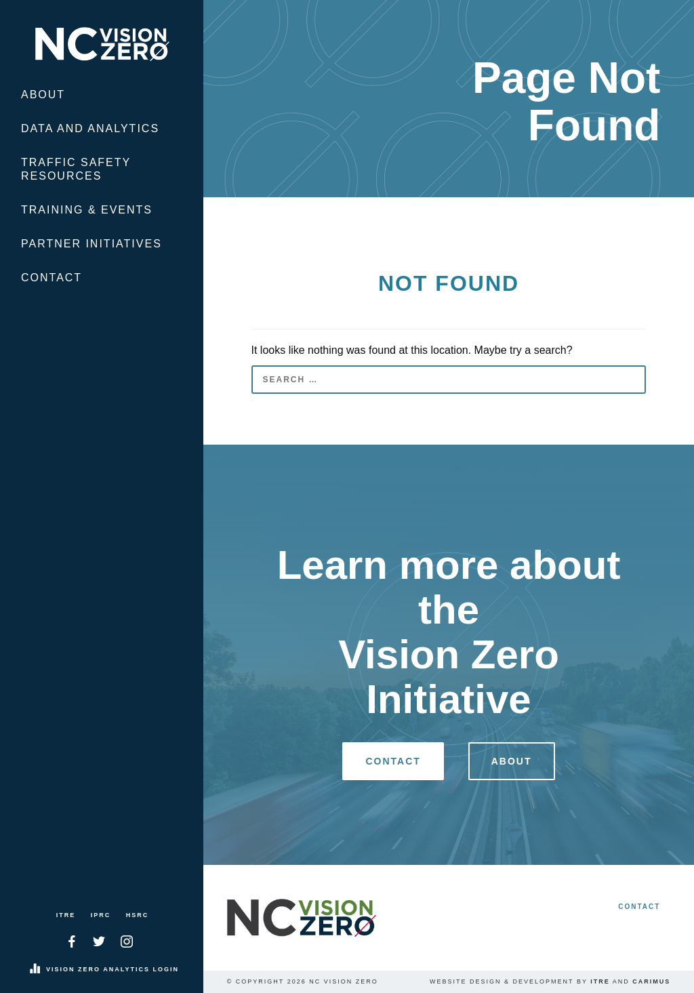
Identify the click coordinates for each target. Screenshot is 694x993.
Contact (51, 277)
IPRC (101, 915)
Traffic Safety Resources (76, 169)
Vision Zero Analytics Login (112, 969)
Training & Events (86, 210)
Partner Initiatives (91, 243)
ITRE (66, 915)
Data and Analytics (90, 128)
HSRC (137, 915)
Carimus (651, 981)
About (43, 94)
